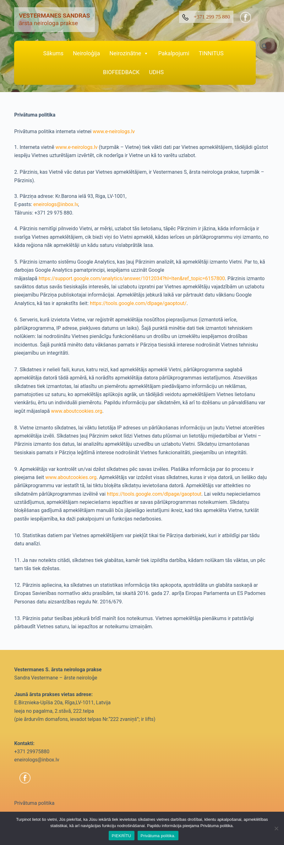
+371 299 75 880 (206, 17)
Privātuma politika (34, 803)
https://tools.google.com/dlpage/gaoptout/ (138, 303)
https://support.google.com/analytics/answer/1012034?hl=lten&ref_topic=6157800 (132, 278)
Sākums (53, 53)
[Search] (264, 46)
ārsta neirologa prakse (54, 19)
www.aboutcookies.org (76, 411)
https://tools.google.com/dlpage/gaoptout (154, 494)
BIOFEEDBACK (121, 72)
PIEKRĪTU (121, 835)
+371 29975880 (31, 752)
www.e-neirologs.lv (114, 131)
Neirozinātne (129, 53)
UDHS (156, 72)
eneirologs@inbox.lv (55, 204)
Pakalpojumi (173, 53)
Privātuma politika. (158, 835)
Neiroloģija (86, 53)
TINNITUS (211, 53)
